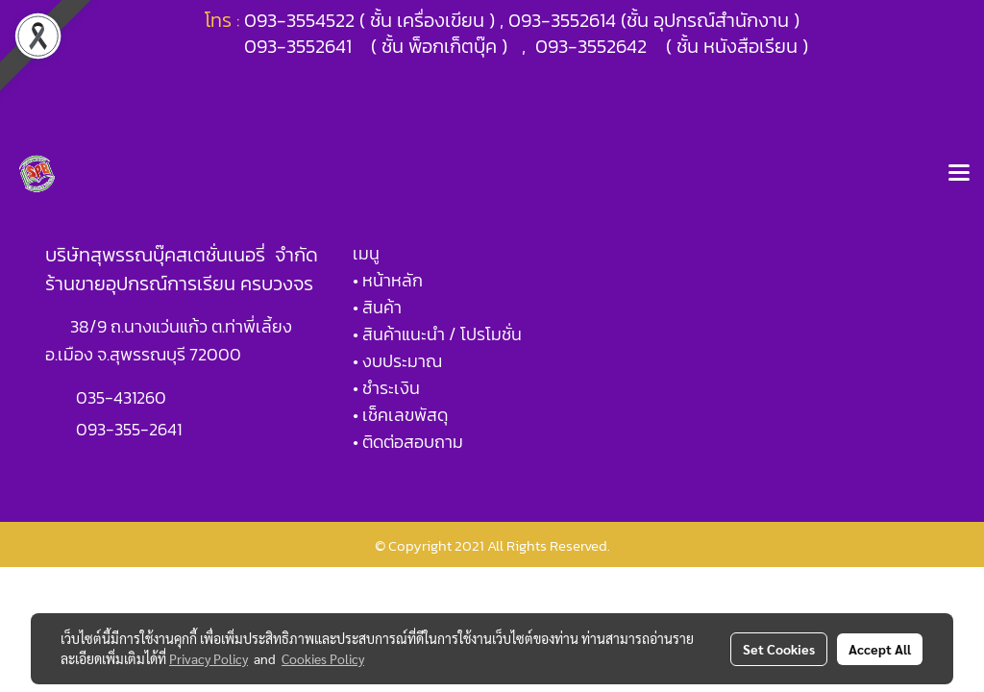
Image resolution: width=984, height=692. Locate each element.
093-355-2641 (129, 429)
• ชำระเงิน (386, 388)
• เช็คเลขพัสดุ (400, 415)
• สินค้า (377, 307)
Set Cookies (779, 648)
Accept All (880, 648)
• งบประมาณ (397, 361)
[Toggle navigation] (959, 174)
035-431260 (123, 397)
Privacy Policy (208, 658)
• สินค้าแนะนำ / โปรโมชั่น (437, 334)
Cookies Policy (323, 658)
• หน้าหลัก (388, 280)
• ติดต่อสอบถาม (408, 442)
